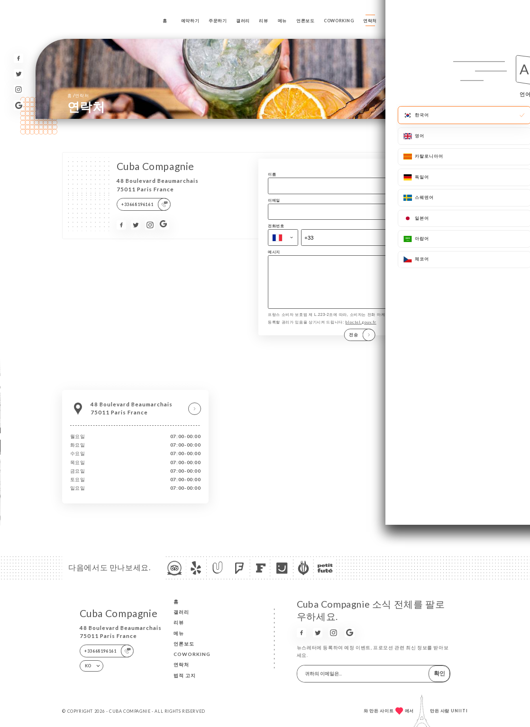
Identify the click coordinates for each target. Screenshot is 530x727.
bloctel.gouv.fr (361, 328)
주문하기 (218, 20)
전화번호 (276, 226)
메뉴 (282, 20)
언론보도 (305, 20)
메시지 (274, 252)
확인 (439, 673)
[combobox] (283, 237)
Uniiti (459, 710)
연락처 (370, 20)
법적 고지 (185, 675)
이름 (272, 174)
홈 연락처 (78, 95)
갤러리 (243, 20)
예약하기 (190, 20)
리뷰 (263, 20)
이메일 (274, 200)
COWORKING (339, 20)
